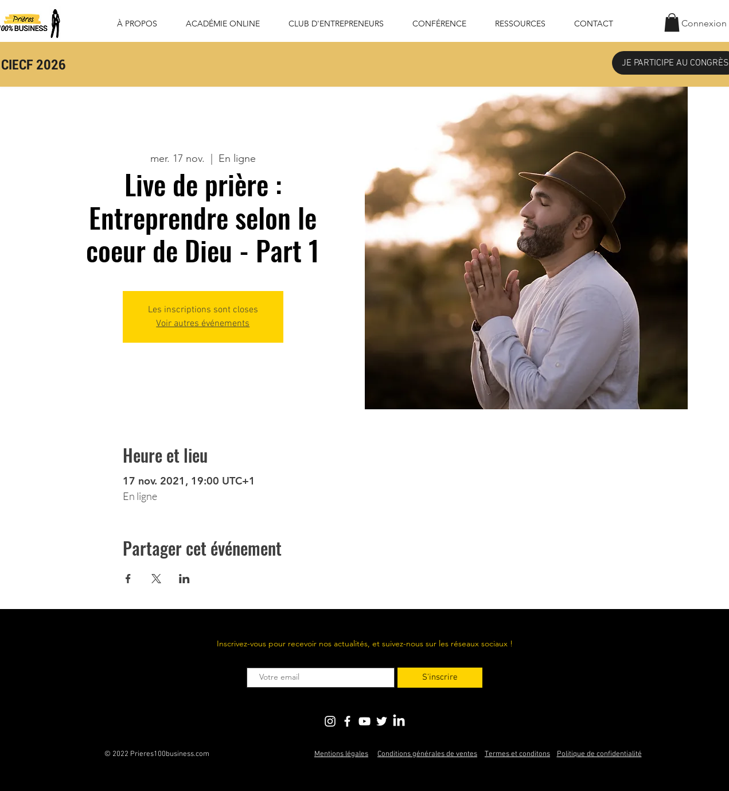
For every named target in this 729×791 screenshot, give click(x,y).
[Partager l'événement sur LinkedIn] (184, 578)
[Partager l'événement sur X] (156, 578)
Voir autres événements (203, 323)
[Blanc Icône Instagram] (330, 721)
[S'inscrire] (439, 678)
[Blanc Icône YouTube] (364, 721)
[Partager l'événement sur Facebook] (128, 578)
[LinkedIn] (399, 721)
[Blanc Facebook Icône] (347, 721)
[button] (672, 22)
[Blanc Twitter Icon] (382, 721)
